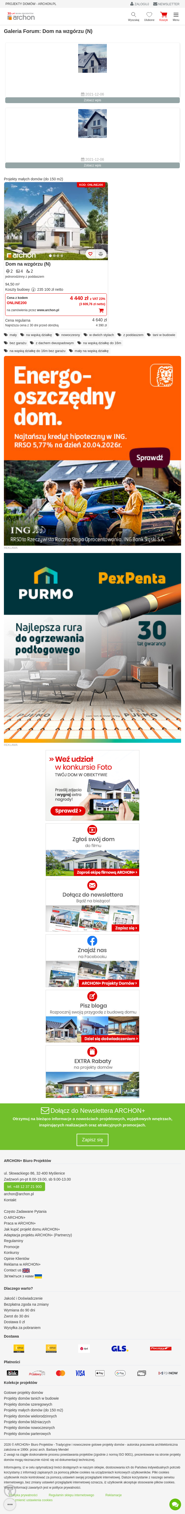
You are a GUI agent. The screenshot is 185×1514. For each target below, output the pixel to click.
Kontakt (10, 1200)
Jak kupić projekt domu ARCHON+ (32, 1229)
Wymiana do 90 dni (19, 1310)
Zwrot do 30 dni (16, 1316)
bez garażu (18, 343)
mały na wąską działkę (92, 351)
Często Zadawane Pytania (25, 1211)
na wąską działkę (39, 335)
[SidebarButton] (10, 1504)
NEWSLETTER (166, 4)
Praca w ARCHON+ (20, 1223)
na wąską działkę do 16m (102, 343)
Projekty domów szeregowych (28, 1404)
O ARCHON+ (15, 1217)
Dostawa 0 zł (14, 1322)
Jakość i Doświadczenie (23, 1298)
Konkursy (11, 1252)
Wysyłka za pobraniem (22, 1328)
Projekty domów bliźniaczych (27, 1422)
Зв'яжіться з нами (23, 1276)
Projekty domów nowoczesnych (29, 1428)
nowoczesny (70, 335)
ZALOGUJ (139, 4)
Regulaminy (13, 1241)
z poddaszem (133, 335)
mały (13, 335)
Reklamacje (114, 1495)
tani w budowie (164, 335)
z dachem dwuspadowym (55, 343)
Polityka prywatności (23, 1495)
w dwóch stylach (101, 335)
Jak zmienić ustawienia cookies (31, 1500)
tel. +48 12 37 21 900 (24, 1187)
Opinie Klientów (16, 1258)
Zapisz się (92, 1139)
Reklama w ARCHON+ (22, 1264)
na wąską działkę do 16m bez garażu (37, 351)
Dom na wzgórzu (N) (28, 264)
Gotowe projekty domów (23, 1392)
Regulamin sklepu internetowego (71, 1495)
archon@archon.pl (19, 1194)
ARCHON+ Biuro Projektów (27, 1161)
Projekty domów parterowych (27, 1434)
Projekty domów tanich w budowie (31, 1398)
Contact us (17, 1270)
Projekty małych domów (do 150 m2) (33, 179)
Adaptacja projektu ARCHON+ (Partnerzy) (38, 1235)
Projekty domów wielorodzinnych (30, 1416)
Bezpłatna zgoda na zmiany (26, 1304)
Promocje (11, 1247)
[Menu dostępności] (10, 1491)
